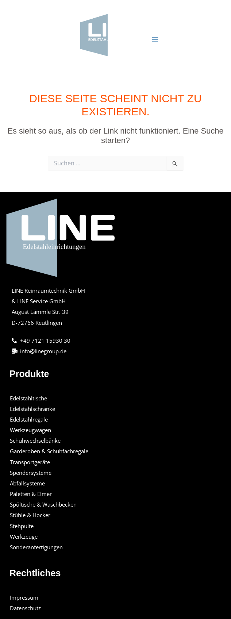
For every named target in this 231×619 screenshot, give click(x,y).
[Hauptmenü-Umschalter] (155, 39)
